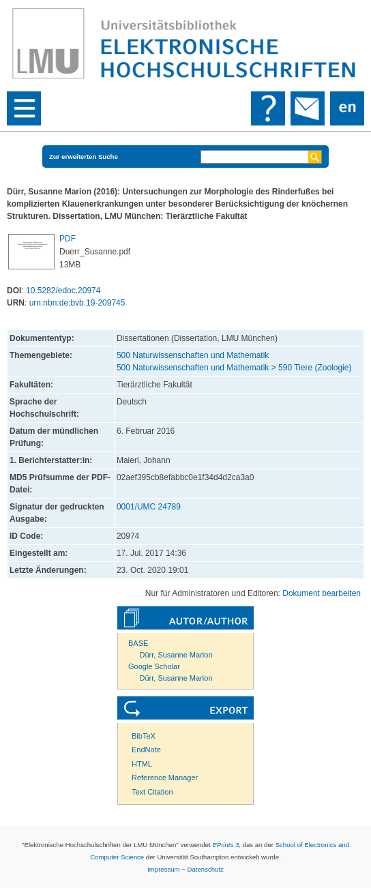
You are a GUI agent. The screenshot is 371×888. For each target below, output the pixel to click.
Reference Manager (165, 777)
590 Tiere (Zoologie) (314, 367)
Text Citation (152, 792)
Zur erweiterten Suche (83, 156)
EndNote (146, 749)
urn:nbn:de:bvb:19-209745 (77, 303)
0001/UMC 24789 (149, 507)
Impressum (163, 869)
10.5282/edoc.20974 (63, 290)
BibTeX (143, 736)
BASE (138, 643)
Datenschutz (206, 869)
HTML (142, 764)
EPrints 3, (226, 844)
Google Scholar (154, 666)
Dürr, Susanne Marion (176, 655)
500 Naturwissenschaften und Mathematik (193, 355)
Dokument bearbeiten (321, 593)
